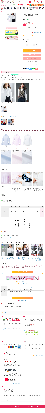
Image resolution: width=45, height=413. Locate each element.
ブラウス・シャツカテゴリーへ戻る (22, 280)
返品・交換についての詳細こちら (38, 354)
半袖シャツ (12, 104)
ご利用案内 (4, 311)
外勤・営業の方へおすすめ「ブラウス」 (16, 265)
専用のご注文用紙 (7, 327)
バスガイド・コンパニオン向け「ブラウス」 (5, 266)
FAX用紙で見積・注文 (31, 54)
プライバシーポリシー (27, 405)
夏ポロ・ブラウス (24, 266)
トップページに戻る (22, 299)
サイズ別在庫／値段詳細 (36, 32)
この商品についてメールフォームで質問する (32, 64)
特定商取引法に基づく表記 (18, 405)
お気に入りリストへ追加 (31, 61)
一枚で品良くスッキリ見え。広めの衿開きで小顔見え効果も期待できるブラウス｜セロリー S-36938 (8, 257)
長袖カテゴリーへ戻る (22, 282)
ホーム (5, 405)
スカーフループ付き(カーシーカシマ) (5, 265)
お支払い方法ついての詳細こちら (17, 382)
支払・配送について (11, 405)
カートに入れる (32, 50)
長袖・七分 (10, 265)
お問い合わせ (33, 405)
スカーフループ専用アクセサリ (14, 115)
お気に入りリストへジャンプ (36, 63)
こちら (9, 236)
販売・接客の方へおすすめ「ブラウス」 (38, 265)
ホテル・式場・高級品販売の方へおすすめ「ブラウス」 (28, 265)
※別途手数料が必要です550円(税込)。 (28, 286)
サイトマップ (39, 405)
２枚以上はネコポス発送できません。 (28, 39)
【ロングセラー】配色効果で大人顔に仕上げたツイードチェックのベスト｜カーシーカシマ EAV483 (22, 257)
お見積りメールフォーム (32, 58)
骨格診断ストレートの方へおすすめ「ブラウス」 (16, 266)
